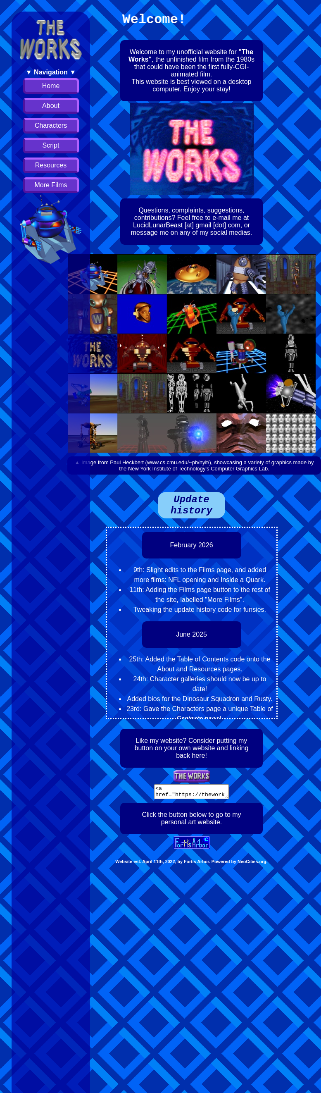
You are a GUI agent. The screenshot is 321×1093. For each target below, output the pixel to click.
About (50, 105)
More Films (50, 185)
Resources (51, 165)
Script (51, 145)
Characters (51, 125)
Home (51, 85)
